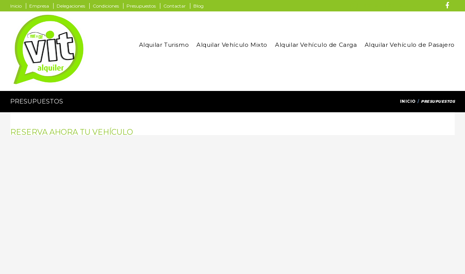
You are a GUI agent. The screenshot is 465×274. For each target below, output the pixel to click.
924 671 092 (378, 5)
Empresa (39, 6)
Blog (198, 6)
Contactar (174, 6)
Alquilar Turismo (164, 44)
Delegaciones (71, 6)
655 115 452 (413, 5)
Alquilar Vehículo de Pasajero (410, 44)
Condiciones (106, 6)
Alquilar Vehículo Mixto (231, 44)
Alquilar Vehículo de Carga (316, 44)
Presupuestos (141, 6)
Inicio (16, 6)
